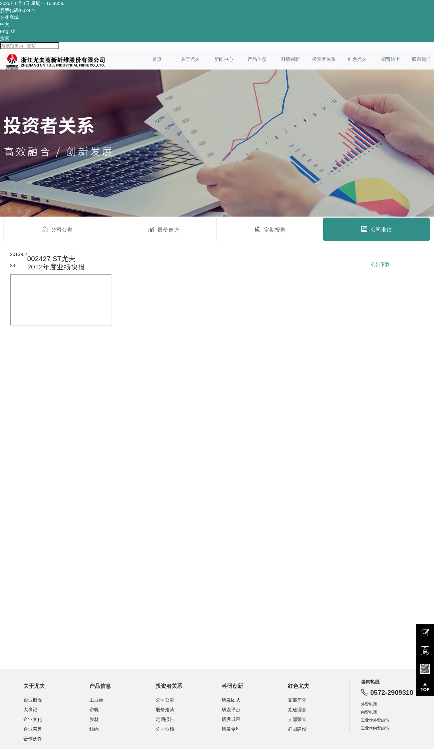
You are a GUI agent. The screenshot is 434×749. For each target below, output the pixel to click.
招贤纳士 (390, 59)
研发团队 (231, 700)
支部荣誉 (297, 719)
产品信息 (257, 59)
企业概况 (32, 700)
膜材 (94, 719)
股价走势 (163, 229)
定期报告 (269, 229)
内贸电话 (369, 712)
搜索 (4, 38)
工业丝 (96, 700)
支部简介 (297, 700)
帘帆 (94, 709)
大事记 (30, 709)
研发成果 (231, 719)
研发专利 (231, 729)
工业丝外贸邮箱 (375, 720)
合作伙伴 (32, 738)
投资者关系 (324, 59)
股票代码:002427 (18, 10)
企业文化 (32, 719)
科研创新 (290, 59)
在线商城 (9, 17)
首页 (157, 59)
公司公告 (56, 229)
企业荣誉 (32, 729)
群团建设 (297, 729)
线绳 (94, 729)
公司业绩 (376, 229)
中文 (4, 24)
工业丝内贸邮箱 (375, 728)
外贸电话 (369, 704)
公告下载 (380, 264)
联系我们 (421, 59)
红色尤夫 (357, 59)
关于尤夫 (190, 59)
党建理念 (297, 709)
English (7, 31)
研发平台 (231, 709)
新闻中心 (223, 59)
